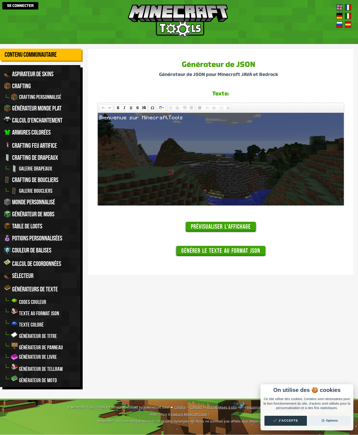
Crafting (17, 86)
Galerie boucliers (31, 191)
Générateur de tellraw (37, 368)
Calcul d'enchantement (33, 120)
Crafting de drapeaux (31, 157)
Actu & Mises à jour (222, 407)
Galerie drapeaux (31, 169)
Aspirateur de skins (28, 74)
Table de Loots (23, 226)
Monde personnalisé (29, 202)
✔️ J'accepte (285, 420)
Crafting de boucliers (31, 180)
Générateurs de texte (31, 288)
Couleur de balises (27, 250)
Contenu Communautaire (31, 54)
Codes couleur (28, 301)
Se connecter (20, 6)
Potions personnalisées (33, 238)
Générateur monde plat (33, 108)
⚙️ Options (329, 420)
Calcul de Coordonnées (32, 263)
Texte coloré (27, 323)
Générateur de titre (34, 335)
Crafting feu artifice (30, 145)
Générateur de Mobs (29, 214)
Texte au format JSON (35, 312)
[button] (103, 108)
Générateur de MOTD (34, 379)
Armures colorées (27, 132)
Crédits (180, 407)
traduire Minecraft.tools (189, 414)
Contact (196, 407)
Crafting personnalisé (36, 97)
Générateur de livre (34, 357)
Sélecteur (18, 276)
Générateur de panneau (37, 346)
